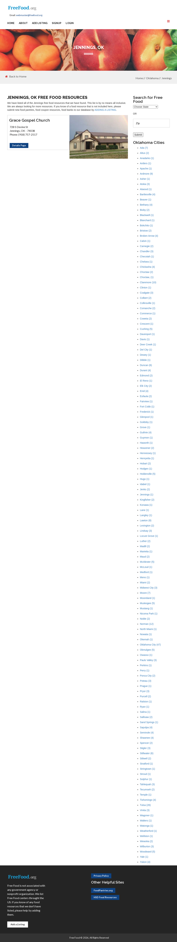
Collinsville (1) (147, 303)
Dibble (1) (145, 360)
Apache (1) (146, 168)
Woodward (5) (147, 851)
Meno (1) (145, 577)
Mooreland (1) (147, 598)
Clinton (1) (145, 287)
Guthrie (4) (146, 432)
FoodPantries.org (103, 890)
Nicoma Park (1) (148, 613)
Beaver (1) (145, 199)
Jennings (167, 78)
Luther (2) (145, 541)
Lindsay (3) (146, 530)
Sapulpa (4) (146, 727)
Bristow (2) (146, 230)
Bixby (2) (145, 210)
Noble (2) (145, 618)
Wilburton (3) (147, 846)
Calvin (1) (145, 241)
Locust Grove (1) (149, 536)
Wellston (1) (146, 836)
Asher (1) (145, 178)
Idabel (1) (145, 484)
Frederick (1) (147, 411)
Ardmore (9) (146, 173)
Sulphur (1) (146, 779)
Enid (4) (144, 391)
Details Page (19, 145)
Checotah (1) (147, 256)
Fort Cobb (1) (147, 406)
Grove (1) (145, 427)
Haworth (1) (146, 442)
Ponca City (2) (147, 675)
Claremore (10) (148, 282)
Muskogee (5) (147, 603)
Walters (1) (146, 820)
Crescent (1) (146, 323)
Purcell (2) (145, 696)
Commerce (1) (147, 313)
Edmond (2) (146, 375)
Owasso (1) (146, 655)
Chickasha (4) (147, 266)
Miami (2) (145, 582)
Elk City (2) (146, 385)
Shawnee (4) (147, 737)
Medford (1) (146, 572)
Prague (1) (145, 686)
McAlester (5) (147, 561)
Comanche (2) (147, 308)
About (23, 23)
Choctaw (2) (146, 272)
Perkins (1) (146, 665)
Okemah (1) (146, 639)
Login (70, 23)
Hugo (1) (144, 479)
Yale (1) (144, 856)
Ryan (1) (144, 706)
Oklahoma (152, 78)
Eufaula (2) (146, 396)
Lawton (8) (145, 520)
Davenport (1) (147, 334)
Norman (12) (147, 624)
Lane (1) (144, 510)
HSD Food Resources (105, 897)
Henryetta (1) (147, 458)
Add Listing (40, 23)
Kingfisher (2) (147, 499)
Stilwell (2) (145, 758)
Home (11, 23)
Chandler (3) (146, 251)
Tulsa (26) (145, 805)
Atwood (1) (146, 189)
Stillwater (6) (146, 753)
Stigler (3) (145, 748)
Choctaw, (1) (147, 277)
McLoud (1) (146, 567)
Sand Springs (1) (149, 722)
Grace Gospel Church (29, 120)
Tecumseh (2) (147, 789)
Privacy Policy (101, 875)
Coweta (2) (146, 318)
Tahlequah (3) (147, 784)
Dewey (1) (145, 354)
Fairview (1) (146, 401)
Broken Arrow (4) (149, 235)
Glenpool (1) (146, 417)
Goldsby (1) (146, 422)
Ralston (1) (146, 701)
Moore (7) (145, 592)
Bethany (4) (146, 204)
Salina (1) (145, 712)
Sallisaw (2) (146, 717)
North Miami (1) (148, 629)
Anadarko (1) (147, 158)
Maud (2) (145, 556)
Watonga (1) (146, 825)
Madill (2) (145, 546)
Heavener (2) (147, 448)
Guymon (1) (146, 437)
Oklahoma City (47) (150, 644)
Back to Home (15, 76)
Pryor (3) (144, 691)
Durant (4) (145, 370)
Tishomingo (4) (148, 799)
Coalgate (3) (146, 292)
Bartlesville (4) (147, 194)
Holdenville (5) (147, 473)
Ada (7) (144, 147)
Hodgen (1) (146, 468)
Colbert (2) (145, 298)
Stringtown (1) (147, 768)
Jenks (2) (145, 489)
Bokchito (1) (146, 225)
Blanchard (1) (147, 220)
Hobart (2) (145, 463)
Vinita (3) (145, 810)
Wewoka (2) (146, 841)
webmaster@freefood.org (29, 15)
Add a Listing (18, 924)
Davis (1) (145, 339)
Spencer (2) (146, 743)
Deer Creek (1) (148, 344)
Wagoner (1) (146, 815)
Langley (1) (146, 515)
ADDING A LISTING (105, 109)
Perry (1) (144, 670)
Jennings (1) (146, 494)
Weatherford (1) (148, 831)
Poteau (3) (145, 680)
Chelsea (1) (146, 261)
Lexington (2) (147, 525)
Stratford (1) (146, 763)
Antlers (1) (145, 163)
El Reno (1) (146, 380)
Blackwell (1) (147, 215)
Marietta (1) (146, 551)
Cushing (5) (146, 329)
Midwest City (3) (148, 587)
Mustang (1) (146, 608)
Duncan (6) (146, 365)
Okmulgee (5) (147, 649)
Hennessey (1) (148, 453)
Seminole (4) (147, 732)
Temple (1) (145, 794)
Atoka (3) (145, 184)
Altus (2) (144, 153)
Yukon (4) (145, 862)
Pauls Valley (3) (148, 660)
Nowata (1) (146, 634)
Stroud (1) (145, 774)
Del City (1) (146, 349)
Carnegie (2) (146, 246)
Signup (56, 23)
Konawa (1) (146, 505)
